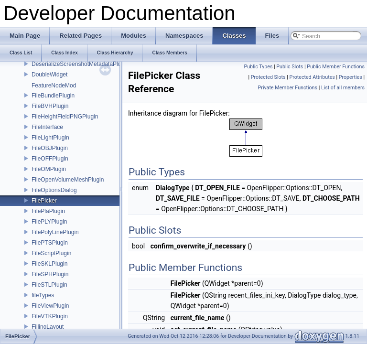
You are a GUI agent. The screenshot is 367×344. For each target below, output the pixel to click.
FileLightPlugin (50, 137)
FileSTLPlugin (49, 284)
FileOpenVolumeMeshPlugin (68, 179)
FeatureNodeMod (54, 85)
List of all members (343, 88)
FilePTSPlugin (50, 242)
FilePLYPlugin (49, 221)
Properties (350, 77)
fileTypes (43, 295)
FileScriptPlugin (51, 253)
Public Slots (289, 67)
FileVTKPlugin (50, 316)
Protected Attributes (312, 77)
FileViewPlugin (50, 305)
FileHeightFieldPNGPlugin (65, 116)
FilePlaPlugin (48, 211)
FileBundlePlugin (53, 95)
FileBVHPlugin (50, 106)
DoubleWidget (49, 74)
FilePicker (44, 200)
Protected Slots (268, 77)
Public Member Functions (336, 67)
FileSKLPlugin (49, 263)
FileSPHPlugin (50, 274)
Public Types (258, 67)
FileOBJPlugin (50, 148)
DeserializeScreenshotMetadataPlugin (80, 64)
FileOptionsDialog (54, 190)
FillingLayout (48, 326)
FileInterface (47, 127)
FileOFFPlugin (50, 158)
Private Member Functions (287, 88)
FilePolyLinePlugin (55, 232)
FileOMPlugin (49, 169)
